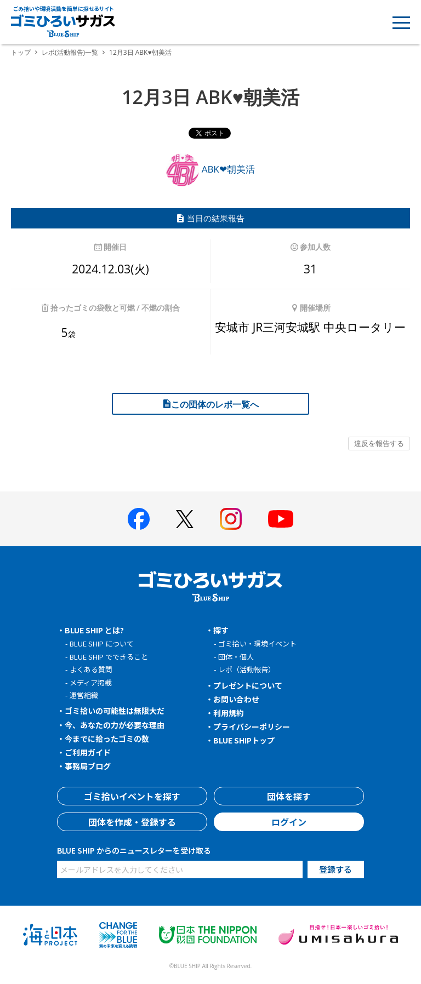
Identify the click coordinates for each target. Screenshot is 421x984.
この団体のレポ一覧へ (210, 404)
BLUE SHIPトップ (244, 740)
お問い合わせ (236, 699)
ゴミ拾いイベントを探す (132, 796)
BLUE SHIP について (102, 643)
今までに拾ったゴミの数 (107, 738)
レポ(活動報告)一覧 (70, 52)
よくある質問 (91, 669)
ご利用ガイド (88, 752)
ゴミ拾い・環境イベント (257, 643)
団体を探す (289, 796)
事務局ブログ (88, 765)
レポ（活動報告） (246, 669)
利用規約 (228, 712)
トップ (21, 52)
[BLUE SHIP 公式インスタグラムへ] (231, 519)
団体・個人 (236, 656)
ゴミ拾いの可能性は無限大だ (114, 710)
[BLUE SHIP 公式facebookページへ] (139, 519)
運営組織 (84, 695)
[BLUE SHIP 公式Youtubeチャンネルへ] (280, 519)
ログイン (288, 821)
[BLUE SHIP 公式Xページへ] (185, 519)
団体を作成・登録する (132, 821)
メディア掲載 (91, 682)
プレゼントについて (247, 685)
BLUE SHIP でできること (109, 656)
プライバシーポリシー (251, 726)
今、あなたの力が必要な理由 (114, 724)
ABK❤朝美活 (210, 169)
